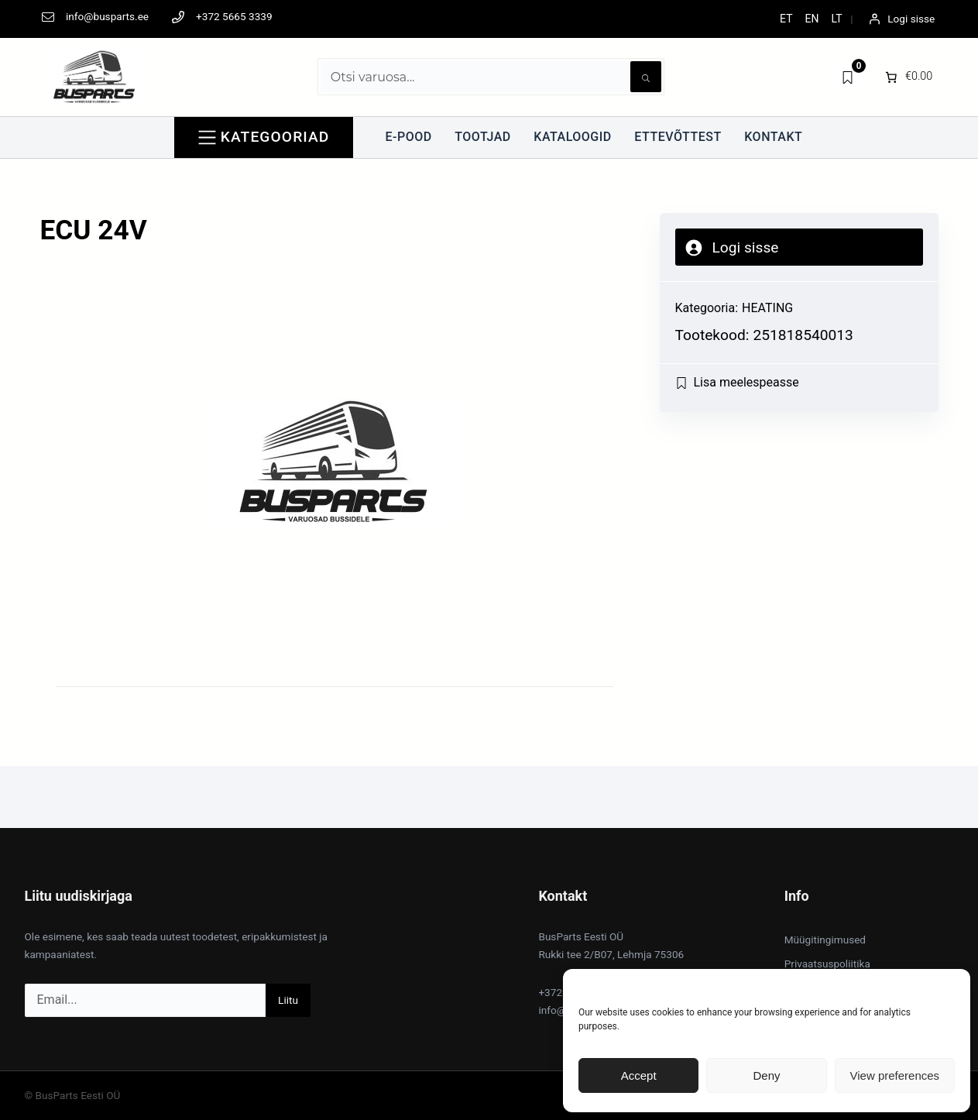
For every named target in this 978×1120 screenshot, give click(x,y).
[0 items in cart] (908, 77)
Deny (766, 1075)
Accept (639, 1075)
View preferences (895, 1075)
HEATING (767, 308)
